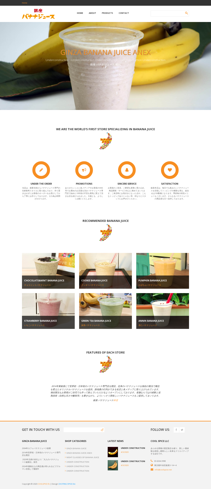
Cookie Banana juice (94, 280)
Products (107, 13)
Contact (124, 13)
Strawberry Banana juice (40, 320)
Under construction (77, 462)
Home (24, 2)
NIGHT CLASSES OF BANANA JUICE (82, 457)
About (92, 13)
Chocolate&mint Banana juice (44, 280)
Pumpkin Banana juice (152, 280)
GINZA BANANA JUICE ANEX (78, 453)
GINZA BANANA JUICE (76, 448)
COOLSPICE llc (44, 484)
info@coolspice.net (163, 469)
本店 (116, 400)
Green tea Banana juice (96, 320)
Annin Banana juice (151, 320)
